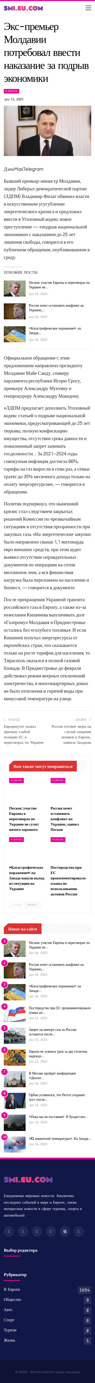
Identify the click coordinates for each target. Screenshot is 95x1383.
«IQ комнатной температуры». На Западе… (60, 1139)
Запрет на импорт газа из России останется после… (52, 1032)
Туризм (10, 1330)
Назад (17, 904)
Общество (12, 1299)
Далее (33, 904)
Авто (8, 1309)
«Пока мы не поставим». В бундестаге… (58, 1117)
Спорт (9, 1319)
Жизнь (9, 1340)
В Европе (11, 91)
